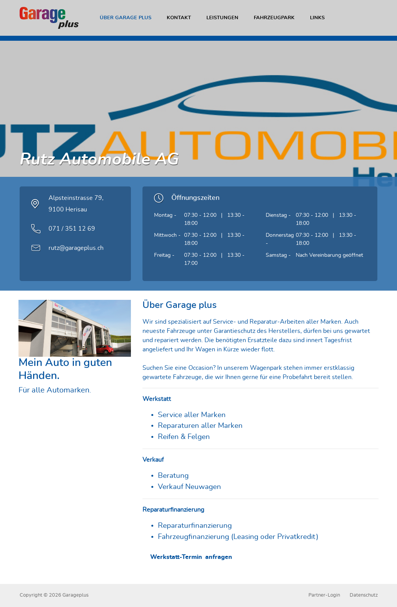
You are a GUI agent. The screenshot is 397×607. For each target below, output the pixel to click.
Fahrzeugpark (274, 17)
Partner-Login (324, 595)
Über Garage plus (125, 17)
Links (317, 17)
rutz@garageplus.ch (76, 248)
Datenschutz (364, 595)
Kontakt (179, 17)
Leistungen (222, 17)
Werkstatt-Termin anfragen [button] (193, 557)
